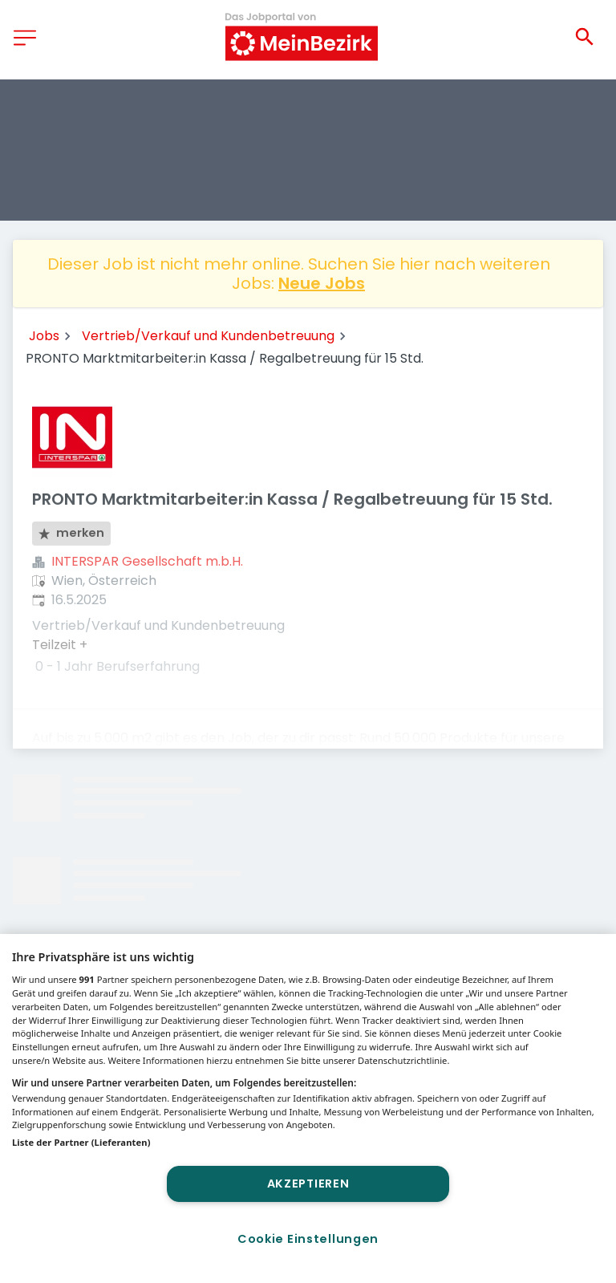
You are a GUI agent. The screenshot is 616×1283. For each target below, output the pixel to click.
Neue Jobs (321, 283)
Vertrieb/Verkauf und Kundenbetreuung (208, 336)
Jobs (44, 336)
